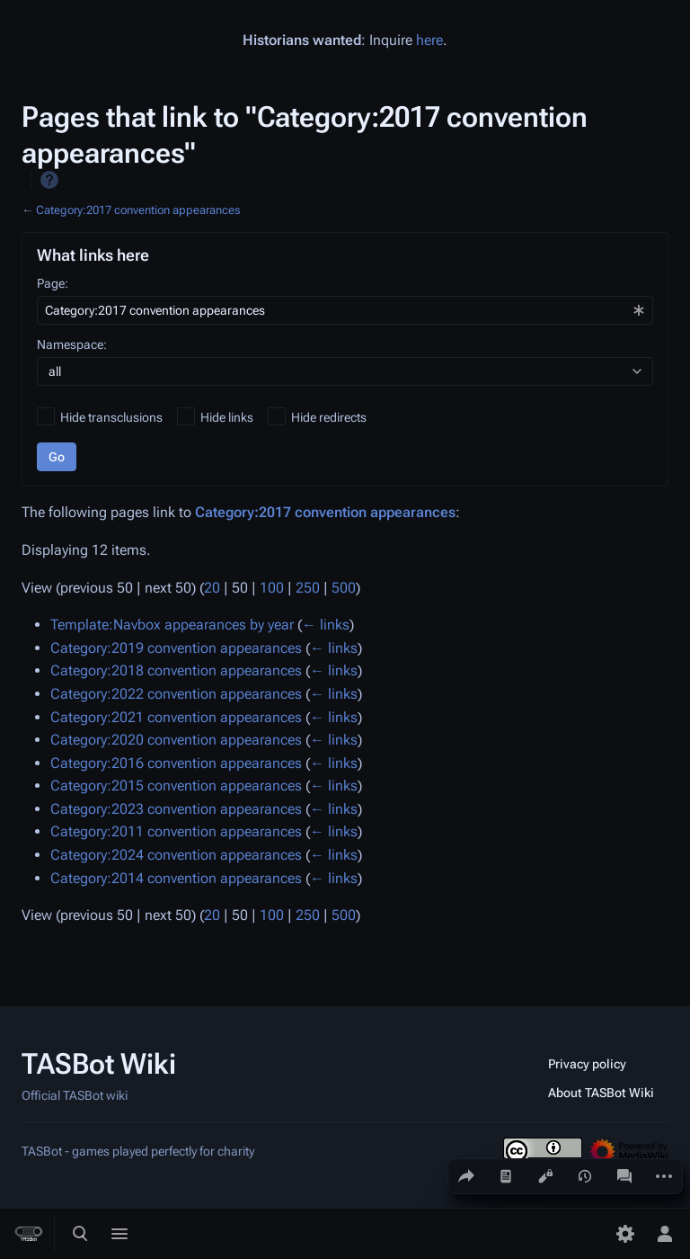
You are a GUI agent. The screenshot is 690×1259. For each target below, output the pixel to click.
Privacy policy (587, 1064)
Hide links (226, 417)
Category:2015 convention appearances (176, 785)
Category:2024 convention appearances (176, 854)
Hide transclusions (111, 417)
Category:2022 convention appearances (176, 693)
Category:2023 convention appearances (176, 808)
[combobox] (345, 310)
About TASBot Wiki (601, 1092)
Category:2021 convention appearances (176, 717)
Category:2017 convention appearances (138, 210)
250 (308, 587)
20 (212, 587)
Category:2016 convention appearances (176, 763)
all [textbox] (55, 371)
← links (325, 624)
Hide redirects (329, 417)
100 (272, 587)
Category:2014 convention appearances (176, 878)
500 (344, 587)
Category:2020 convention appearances (176, 739)
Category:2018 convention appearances (176, 670)
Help (49, 180)
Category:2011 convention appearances (176, 831)
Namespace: (72, 344)
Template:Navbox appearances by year (172, 624)
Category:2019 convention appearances (176, 647)
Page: (52, 283)
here (429, 40)
